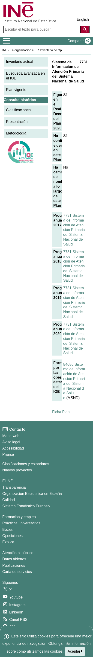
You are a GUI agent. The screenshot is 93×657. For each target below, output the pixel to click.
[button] (78, 41)
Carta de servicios (17, 572)
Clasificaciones (18, 110)
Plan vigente (16, 90)
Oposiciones (12, 536)
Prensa (8, 454)
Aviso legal (11, 442)
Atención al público (17, 553)
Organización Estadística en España (32, 494)
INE (4, 50)
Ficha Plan (61, 412)
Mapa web (10, 436)
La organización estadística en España (35, 50)
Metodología (16, 133)
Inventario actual (19, 62)
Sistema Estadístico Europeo (26, 506)
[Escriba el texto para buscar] (42, 29)
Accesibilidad (13, 448)
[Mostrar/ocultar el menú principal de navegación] (6, 41)
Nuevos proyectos (17, 470)
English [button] (83, 19)
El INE (7, 481)
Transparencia (14, 487)
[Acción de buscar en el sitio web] (85, 29)
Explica (8, 542)
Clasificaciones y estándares (25, 464)
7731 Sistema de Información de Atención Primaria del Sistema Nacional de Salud (74, 229)
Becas (7, 529)
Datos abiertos (14, 559)
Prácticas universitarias (21, 523)
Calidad (8, 500)
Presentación (16, 122)
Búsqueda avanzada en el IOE (25, 75)
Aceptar (75, 651)
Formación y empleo (19, 517)
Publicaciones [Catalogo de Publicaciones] (13, 565)
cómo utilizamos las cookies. (40, 651)
